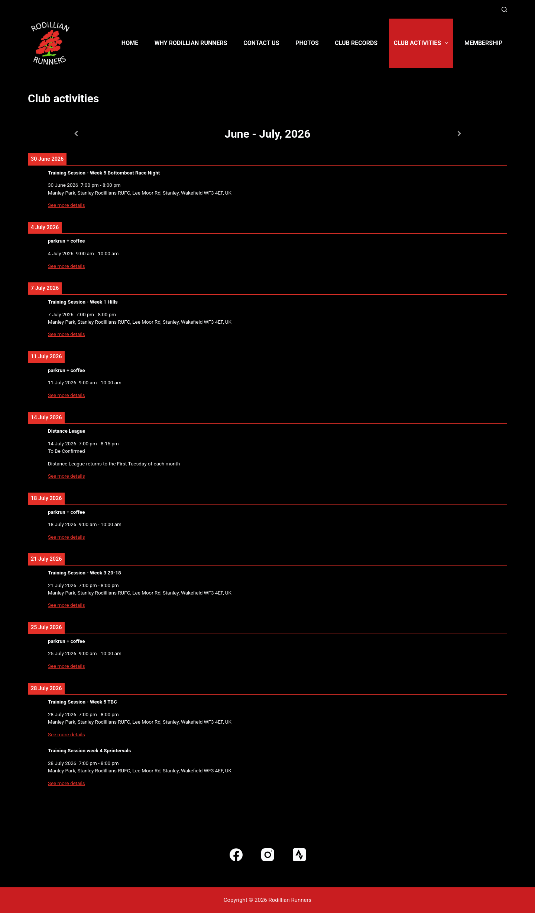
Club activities (422, 43)
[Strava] (299, 854)
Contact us (261, 43)
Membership (483, 43)
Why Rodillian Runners (191, 43)
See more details (66, 205)
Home (129, 43)
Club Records (356, 43)
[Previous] (76, 134)
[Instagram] (267, 854)
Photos (307, 43)
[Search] (504, 9)
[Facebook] (236, 854)
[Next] (459, 134)
